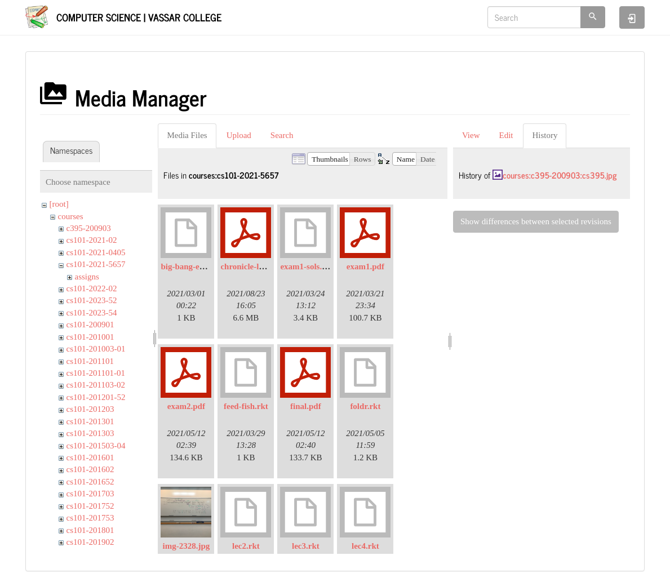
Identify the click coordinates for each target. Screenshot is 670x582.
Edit (506, 135)
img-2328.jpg (186, 545)
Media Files (187, 135)
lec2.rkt (246, 545)
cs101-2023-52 (91, 300)
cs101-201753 (90, 517)
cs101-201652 (90, 481)
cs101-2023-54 (91, 312)
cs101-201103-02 (95, 384)
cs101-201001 (90, 336)
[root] (59, 203)
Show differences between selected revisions (535, 221)
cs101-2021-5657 (96, 264)
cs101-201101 (90, 361)
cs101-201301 (90, 421)
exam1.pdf (365, 266)
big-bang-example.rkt (200, 266)
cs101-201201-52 (96, 397)
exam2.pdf (186, 406)
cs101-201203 (90, 409)
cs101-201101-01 (95, 372)
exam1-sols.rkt (306, 266)
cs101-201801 (90, 530)
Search (282, 135)
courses (70, 216)
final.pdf (305, 406)
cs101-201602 (90, 469)
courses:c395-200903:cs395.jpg (559, 175)
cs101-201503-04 (96, 445)
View (471, 135)
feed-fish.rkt (246, 406)
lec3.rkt (306, 545)
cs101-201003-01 (96, 348)
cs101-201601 (90, 457)
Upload (239, 135)
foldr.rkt (365, 406)
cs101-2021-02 (91, 240)
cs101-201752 (90, 505)
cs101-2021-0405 (96, 252)
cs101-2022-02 (91, 288)
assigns (87, 276)
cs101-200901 (90, 324)
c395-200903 (88, 228)
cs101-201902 (90, 542)
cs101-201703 (90, 493)
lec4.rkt (365, 545)
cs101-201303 (90, 433)
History (544, 135)
